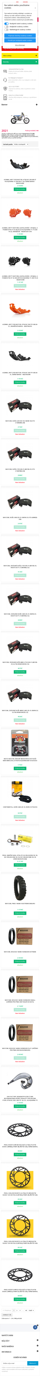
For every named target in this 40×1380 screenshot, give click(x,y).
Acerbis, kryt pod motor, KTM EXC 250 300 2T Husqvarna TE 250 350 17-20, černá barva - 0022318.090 (20, 181)
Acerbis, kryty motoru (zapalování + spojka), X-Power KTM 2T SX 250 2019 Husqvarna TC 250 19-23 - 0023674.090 (20, 278)
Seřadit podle (8, 144)
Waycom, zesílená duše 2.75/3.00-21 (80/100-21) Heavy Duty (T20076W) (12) (20, 566)
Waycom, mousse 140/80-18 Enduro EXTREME (20, 952)
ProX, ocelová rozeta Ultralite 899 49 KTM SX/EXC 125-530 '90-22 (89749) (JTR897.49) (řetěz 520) (20, 1194)
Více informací (20, 45)
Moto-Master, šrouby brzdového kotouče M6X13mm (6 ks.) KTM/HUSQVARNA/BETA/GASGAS (20, 760)
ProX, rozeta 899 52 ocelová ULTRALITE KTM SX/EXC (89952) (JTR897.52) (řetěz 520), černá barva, (20, 1290)
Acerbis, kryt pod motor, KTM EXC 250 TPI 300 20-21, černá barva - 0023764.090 (20, 373)
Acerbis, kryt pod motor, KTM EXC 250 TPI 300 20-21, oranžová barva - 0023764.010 (20, 325)
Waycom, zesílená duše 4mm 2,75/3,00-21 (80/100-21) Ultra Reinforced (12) (20, 663)
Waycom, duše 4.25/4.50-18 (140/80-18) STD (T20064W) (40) (20, 422)
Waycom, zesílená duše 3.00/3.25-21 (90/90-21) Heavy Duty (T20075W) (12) (20, 615)
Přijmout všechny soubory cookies (20, 36)
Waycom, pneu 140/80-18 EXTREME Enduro (20, 903)
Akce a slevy (7, 56)
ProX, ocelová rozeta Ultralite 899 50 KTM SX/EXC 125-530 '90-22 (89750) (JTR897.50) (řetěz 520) (20, 1242)
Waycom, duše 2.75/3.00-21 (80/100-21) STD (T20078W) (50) (20, 470)
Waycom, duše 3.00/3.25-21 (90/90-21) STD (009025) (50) (20, 518)
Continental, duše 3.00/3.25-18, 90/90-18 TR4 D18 (20, 807)
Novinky (6, 62)
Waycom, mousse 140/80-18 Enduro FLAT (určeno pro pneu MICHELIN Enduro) (20, 1049)
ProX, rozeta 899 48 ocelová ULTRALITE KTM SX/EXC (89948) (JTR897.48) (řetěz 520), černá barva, (20, 1146)
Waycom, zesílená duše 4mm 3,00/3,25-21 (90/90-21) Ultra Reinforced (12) (20, 711)
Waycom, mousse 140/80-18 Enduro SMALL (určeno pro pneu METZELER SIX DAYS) (20, 1001)
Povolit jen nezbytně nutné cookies (20, 40)
